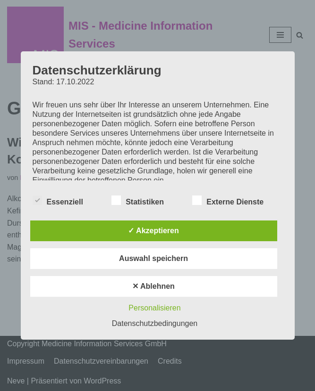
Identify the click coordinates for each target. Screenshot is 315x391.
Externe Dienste (228, 200)
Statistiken (137, 200)
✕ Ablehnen (153, 286)
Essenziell (58, 200)
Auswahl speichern (153, 258)
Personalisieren (154, 308)
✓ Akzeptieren (153, 231)
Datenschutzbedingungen (154, 323)
